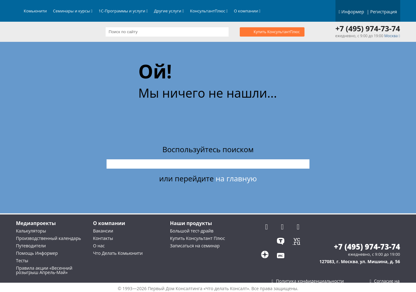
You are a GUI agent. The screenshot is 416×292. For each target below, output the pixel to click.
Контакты (103, 238)
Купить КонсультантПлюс (277, 31)
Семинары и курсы (72, 11)
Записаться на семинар (195, 246)
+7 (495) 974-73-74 (367, 28)
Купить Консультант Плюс (197, 238)
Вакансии (103, 231)
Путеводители (31, 246)
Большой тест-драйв (191, 231)
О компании (247, 11)
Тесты (22, 260)
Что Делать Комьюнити (117, 253)
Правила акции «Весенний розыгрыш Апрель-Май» (44, 270)
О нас (99, 246)
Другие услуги (169, 11)
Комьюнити (35, 11)
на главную (236, 178)
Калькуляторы (31, 231)
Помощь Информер (37, 253)
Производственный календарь (48, 238)
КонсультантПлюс (209, 11)
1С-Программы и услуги (123, 11)
